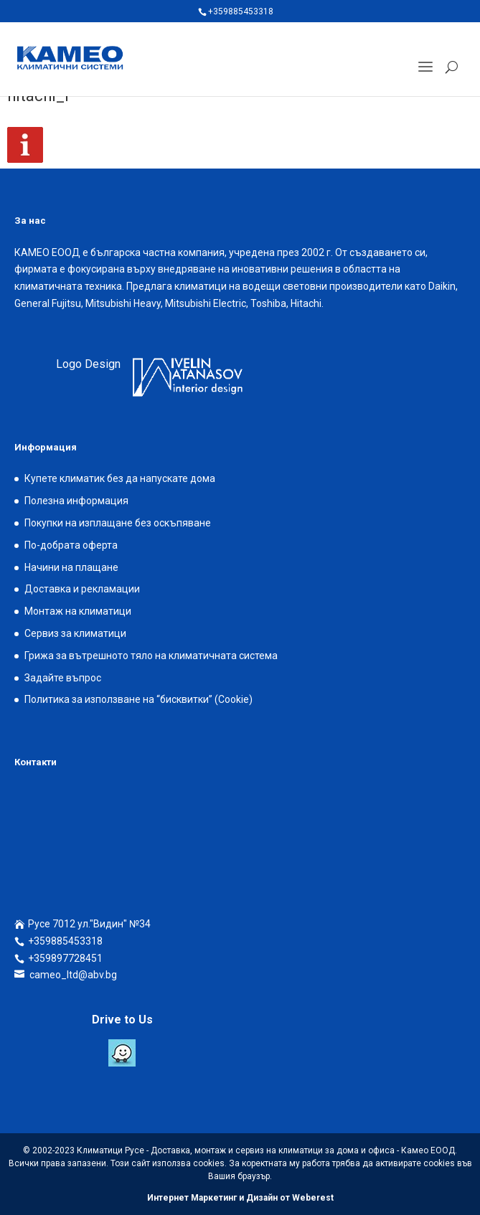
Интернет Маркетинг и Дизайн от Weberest (240, 1198)
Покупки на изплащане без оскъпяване (117, 523)
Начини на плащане (71, 567)
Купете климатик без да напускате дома (119, 478)
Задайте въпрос (62, 678)
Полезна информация (76, 500)
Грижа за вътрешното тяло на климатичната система (151, 655)
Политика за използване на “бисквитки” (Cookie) (138, 699)
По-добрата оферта (71, 545)
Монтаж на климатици (77, 611)
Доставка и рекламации (82, 589)
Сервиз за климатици (75, 633)
